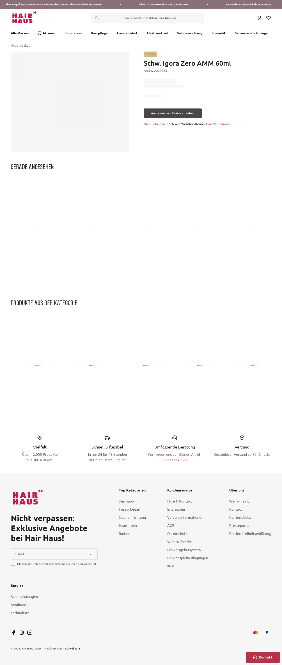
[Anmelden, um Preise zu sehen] (173, 113)
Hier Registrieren (218, 124)
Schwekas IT (72, 648)
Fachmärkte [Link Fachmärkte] (20, 613)
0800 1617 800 (175, 460)
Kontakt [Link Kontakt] (235, 509)
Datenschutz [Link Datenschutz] (177, 534)
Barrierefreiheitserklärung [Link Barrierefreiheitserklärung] (250, 534)
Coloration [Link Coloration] (73, 33)
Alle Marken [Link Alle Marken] (20, 33)
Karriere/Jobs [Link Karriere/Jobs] (240, 517)
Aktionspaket (20, 45)
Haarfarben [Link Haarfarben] (128, 525)
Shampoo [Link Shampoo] (126, 501)
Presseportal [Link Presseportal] (239, 525)
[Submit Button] (90, 554)
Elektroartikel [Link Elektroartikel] (157, 33)
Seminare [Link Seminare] (18, 605)
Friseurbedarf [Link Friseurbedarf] (127, 33)
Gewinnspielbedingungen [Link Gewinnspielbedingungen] (187, 558)
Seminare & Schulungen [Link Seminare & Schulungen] (252, 33)
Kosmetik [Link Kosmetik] (219, 33)
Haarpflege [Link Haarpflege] (99, 33)
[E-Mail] (54, 554)
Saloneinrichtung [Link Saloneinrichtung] (189, 33)
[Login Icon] (259, 18)
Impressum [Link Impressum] (176, 509)
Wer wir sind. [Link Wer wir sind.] (239, 501)
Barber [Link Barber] (124, 534)
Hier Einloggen (154, 124)
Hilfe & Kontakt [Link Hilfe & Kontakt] (179, 501)
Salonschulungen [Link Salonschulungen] (24, 597)
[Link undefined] (13, 632)
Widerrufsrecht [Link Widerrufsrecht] (179, 542)
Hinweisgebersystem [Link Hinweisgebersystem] (184, 550)
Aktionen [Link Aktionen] (49, 33)
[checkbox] (13, 564)
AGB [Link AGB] (170, 525)
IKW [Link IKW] (170, 566)
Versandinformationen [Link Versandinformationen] (185, 517)
